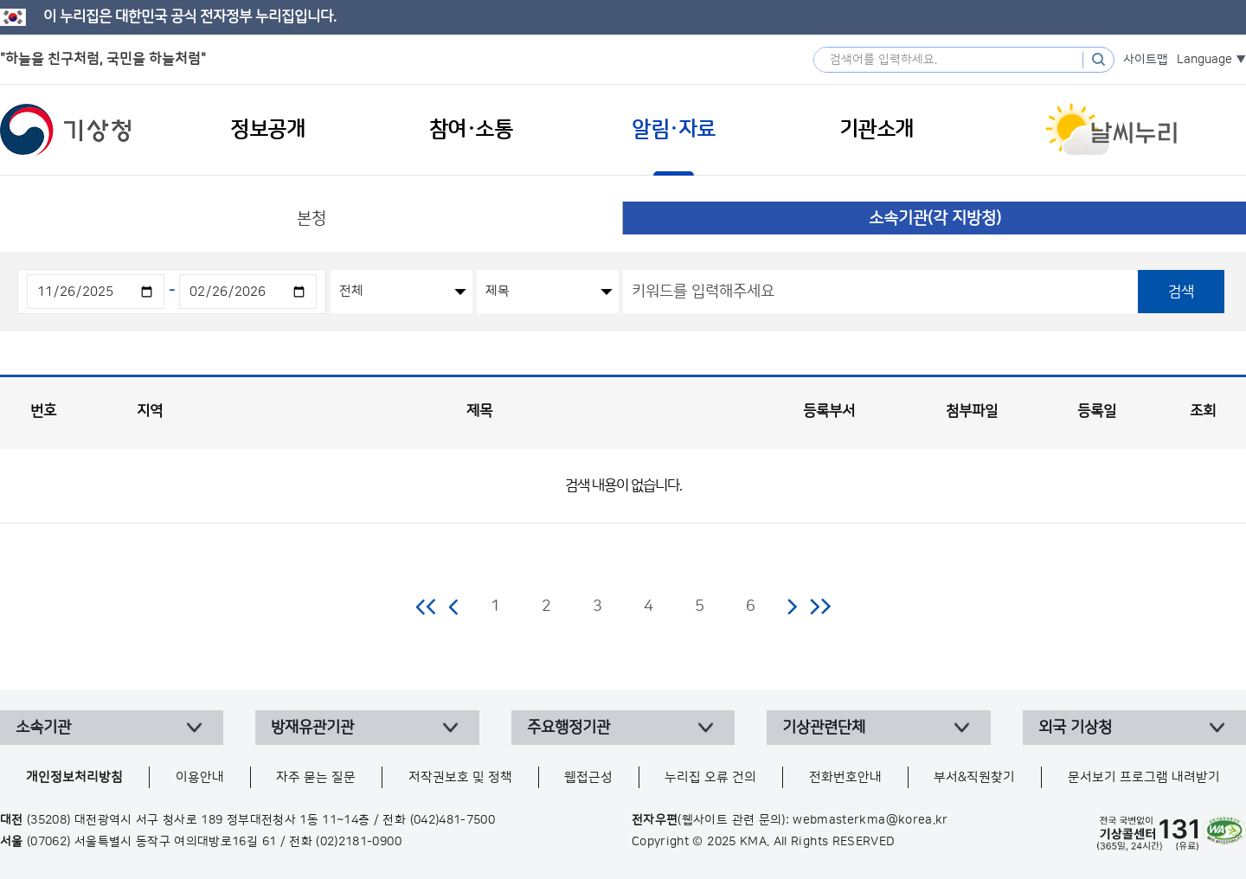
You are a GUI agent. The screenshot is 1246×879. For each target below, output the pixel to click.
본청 (311, 218)
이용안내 (200, 777)
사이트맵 (1145, 60)
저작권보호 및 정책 (460, 777)
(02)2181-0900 (358, 842)
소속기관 (43, 727)
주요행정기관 (568, 727)
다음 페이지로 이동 (792, 606)
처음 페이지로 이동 (427, 606)
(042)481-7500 (453, 820)
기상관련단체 (823, 727)
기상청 (66, 130)
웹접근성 (588, 777)
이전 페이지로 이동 (454, 606)
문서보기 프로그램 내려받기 (1144, 777)
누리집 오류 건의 (710, 777)
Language (1204, 60)
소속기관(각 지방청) (935, 218)
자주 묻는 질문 (316, 777)
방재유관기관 (312, 727)
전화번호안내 (845, 777)
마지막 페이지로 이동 (820, 606)
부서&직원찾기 (974, 777)
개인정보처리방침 (74, 777)
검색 (1181, 291)
